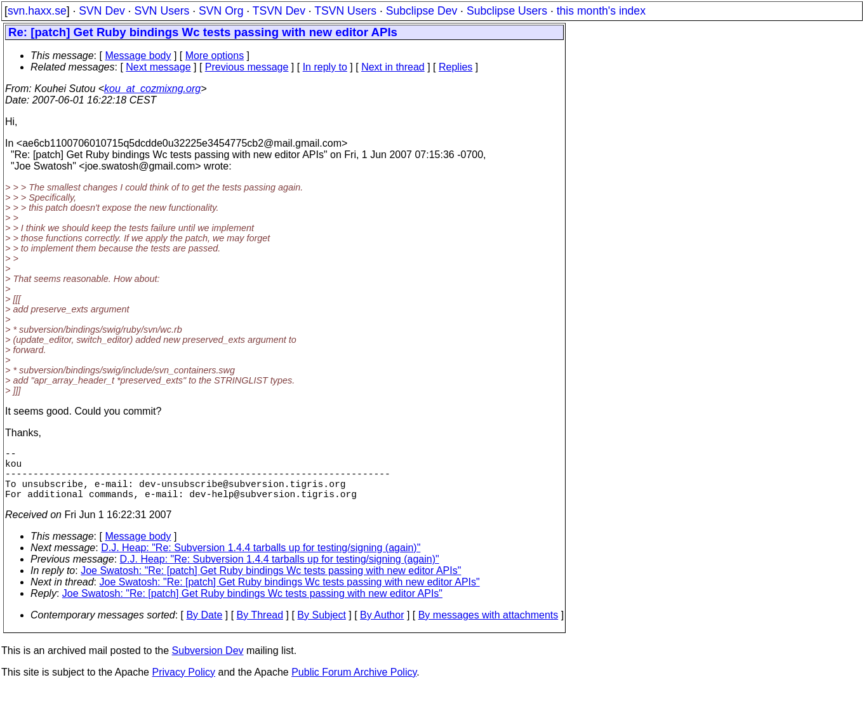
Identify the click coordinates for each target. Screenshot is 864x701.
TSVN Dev (279, 10)
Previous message (247, 67)
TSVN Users (345, 10)
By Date (204, 627)
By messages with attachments (488, 627)
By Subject (321, 627)
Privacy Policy (183, 684)
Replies (455, 67)
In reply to (325, 67)
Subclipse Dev (421, 10)
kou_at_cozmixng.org (152, 88)
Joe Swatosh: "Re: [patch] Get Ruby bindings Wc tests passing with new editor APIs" (271, 583)
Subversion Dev (208, 663)
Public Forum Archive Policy (353, 684)
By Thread (260, 627)
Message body (138, 55)
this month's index (601, 10)
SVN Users (161, 10)
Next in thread (393, 67)
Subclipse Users (507, 10)
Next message (158, 67)
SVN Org (221, 10)
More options (214, 55)
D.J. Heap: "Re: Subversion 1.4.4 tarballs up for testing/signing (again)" (260, 560)
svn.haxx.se (37, 10)
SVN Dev (101, 10)
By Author (382, 627)
